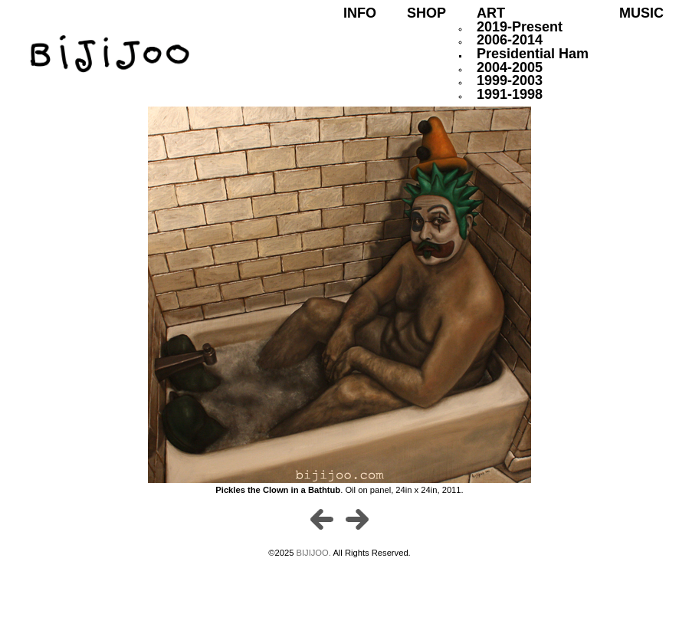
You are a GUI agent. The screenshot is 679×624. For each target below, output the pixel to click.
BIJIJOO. (315, 552)
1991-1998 (510, 94)
